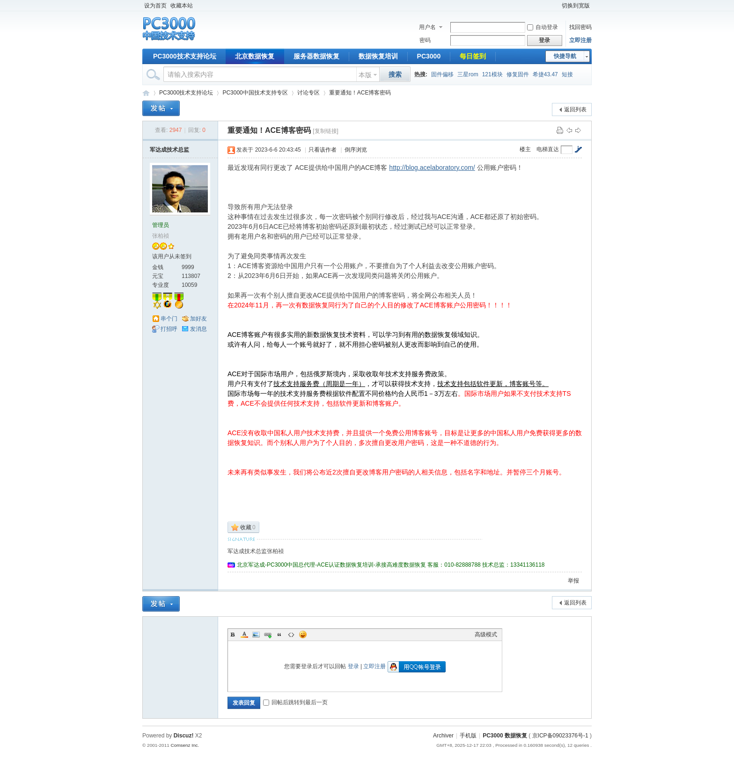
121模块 (492, 74)
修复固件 (517, 74)
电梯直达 (547, 149)
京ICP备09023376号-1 (560, 735)
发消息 (198, 329)
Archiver (443, 735)
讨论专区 (308, 92)
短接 (567, 74)
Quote (279, 634)
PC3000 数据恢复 (505, 735)
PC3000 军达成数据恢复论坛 (146, 93)
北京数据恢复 (254, 56)
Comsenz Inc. (184, 745)
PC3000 (429, 56)
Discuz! (184, 735)
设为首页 (155, 5)
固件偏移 (442, 74)
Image (256, 634)
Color (244, 634)
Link (267, 634)
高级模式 (486, 634)
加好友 (198, 318)
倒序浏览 (356, 149)
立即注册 (580, 40)
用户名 (427, 27)
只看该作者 (322, 149)
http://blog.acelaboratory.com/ (432, 167)
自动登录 (542, 27)
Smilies (303, 634)
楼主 (525, 149)
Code (291, 634)
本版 (365, 75)
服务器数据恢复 (316, 56)
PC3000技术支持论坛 (184, 56)
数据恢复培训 (378, 56)
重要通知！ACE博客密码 (360, 92)
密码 (425, 40)
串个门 (169, 318)
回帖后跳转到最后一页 (295, 702)
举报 (573, 580)
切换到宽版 (576, 5)
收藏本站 (181, 5)
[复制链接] (325, 131)
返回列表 (575, 109)
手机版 (468, 735)
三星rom (467, 74)
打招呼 (169, 329)
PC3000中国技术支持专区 (254, 92)
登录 (353, 666)
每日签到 (473, 56)
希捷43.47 (545, 74)
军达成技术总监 (169, 149)
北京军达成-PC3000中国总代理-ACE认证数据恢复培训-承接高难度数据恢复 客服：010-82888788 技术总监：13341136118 (391, 565)
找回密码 (580, 27)
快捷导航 (565, 56)
